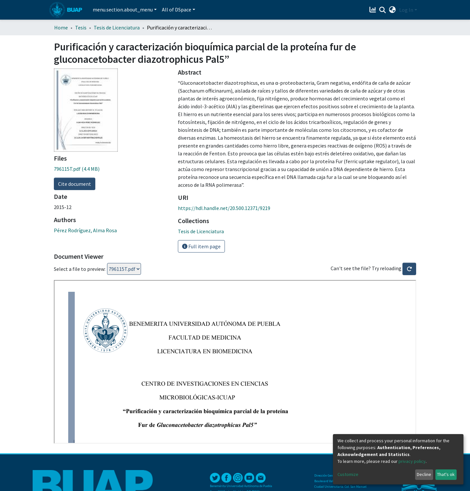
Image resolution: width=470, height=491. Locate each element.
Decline (424, 474)
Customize (347, 474)
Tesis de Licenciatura (117, 27)
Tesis (80, 27)
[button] (392, 10)
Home (61, 27)
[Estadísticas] (373, 10)
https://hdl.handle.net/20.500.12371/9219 (224, 208)
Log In (406, 10)
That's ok (446, 474)
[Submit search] (382, 10)
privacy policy (412, 461)
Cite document (74, 184)
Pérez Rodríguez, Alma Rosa (85, 230)
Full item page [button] (201, 246)
